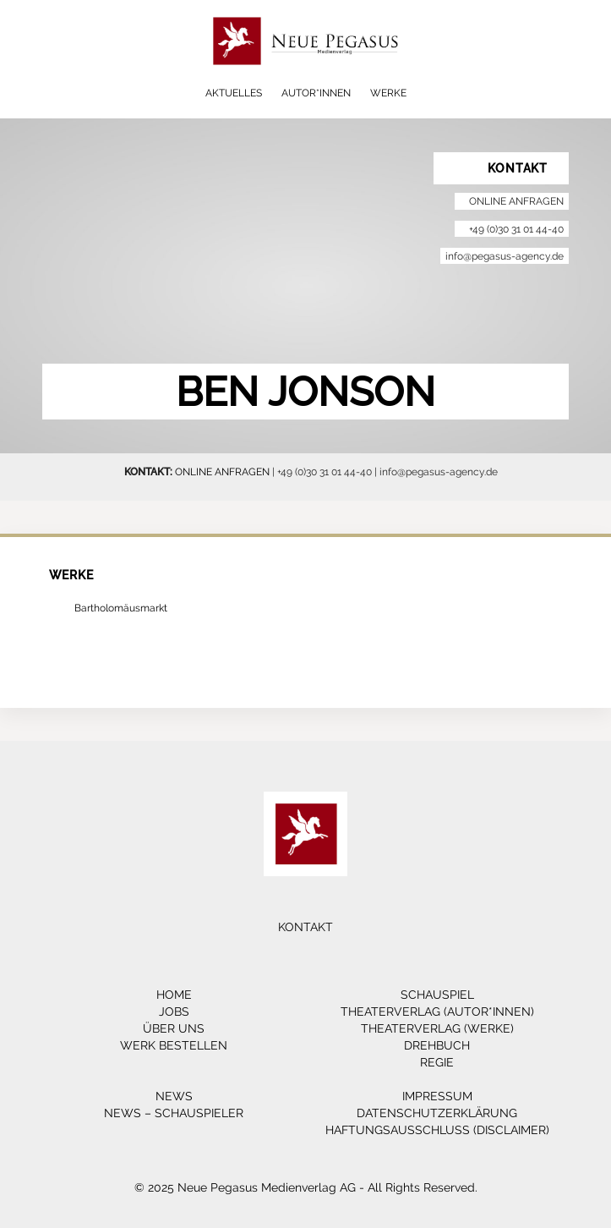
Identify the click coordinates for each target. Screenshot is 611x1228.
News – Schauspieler (173, 1113)
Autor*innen (316, 93)
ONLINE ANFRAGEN (222, 471)
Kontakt (305, 927)
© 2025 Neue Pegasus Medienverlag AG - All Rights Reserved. (305, 1187)
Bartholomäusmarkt (120, 607)
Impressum (437, 1096)
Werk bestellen (173, 1045)
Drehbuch (437, 1045)
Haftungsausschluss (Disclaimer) (437, 1130)
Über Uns (174, 1028)
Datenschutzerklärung (437, 1113)
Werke (388, 93)
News (174, 1096)
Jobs (174, 1011)
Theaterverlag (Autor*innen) (437, 1011)
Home (174, 994)
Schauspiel (437, 994)
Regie (437, 1062)
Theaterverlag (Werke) (437, 1028)
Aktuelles (233, 93)
